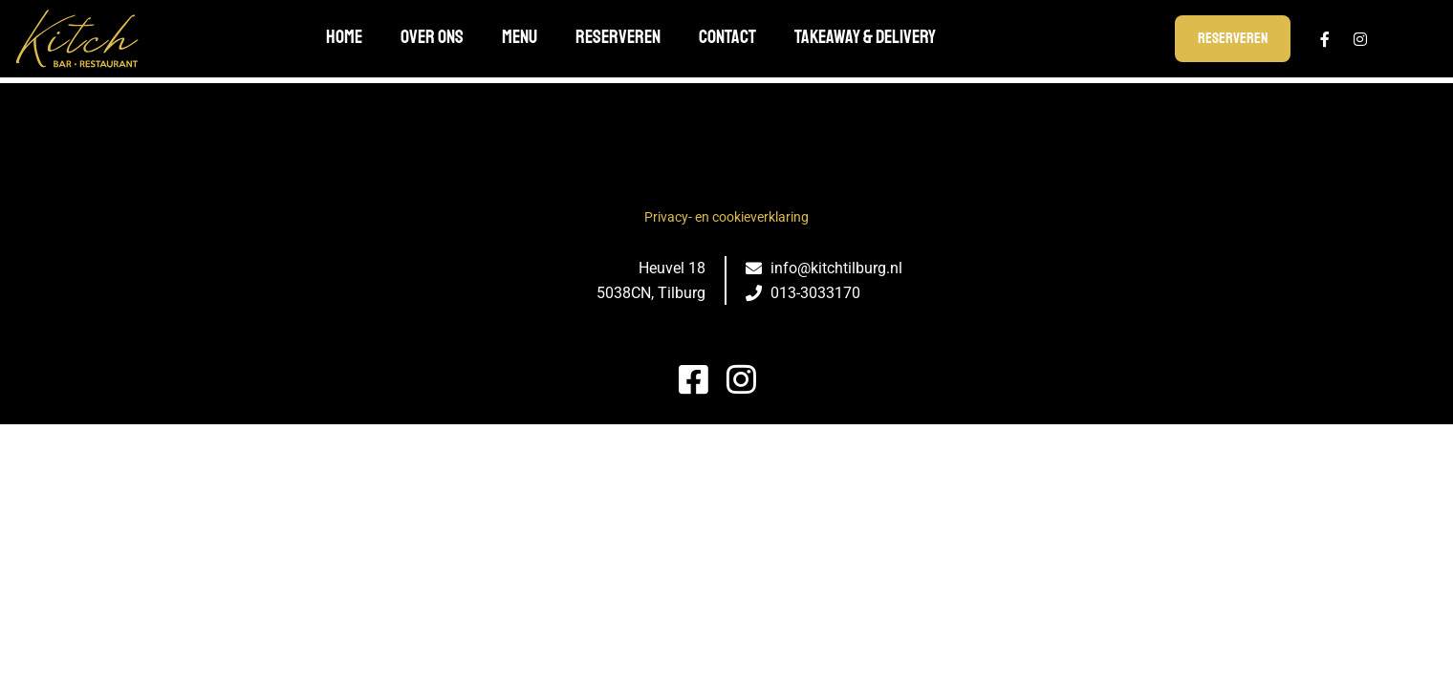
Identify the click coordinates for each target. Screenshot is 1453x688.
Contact (727, 37)
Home (344, 37)
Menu (519, 37)
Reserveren (618, 37)
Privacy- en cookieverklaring (726, 217)
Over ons (432, 37)
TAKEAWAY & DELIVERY (865, 37)
